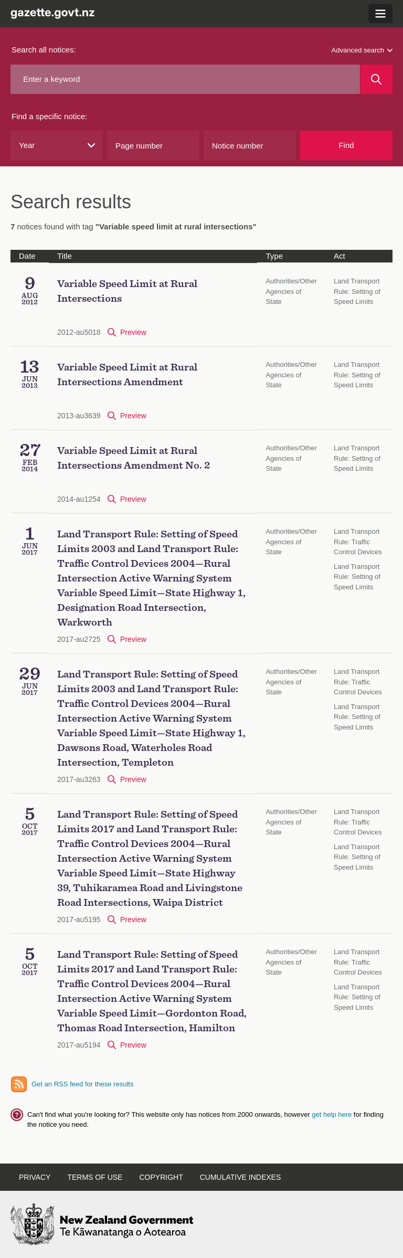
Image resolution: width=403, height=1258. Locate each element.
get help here (333, 1114)
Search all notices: (44, 49)
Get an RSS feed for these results (82, 1084)
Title (64, 255)
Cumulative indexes (240, 1177)
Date (27, 255)
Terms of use (94, 1177)
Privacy (34, 1177)
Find (346, 145)
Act (339, 255)
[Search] (376, 79)
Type (274, 255)
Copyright (161, 1177)
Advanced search (362, 50)
